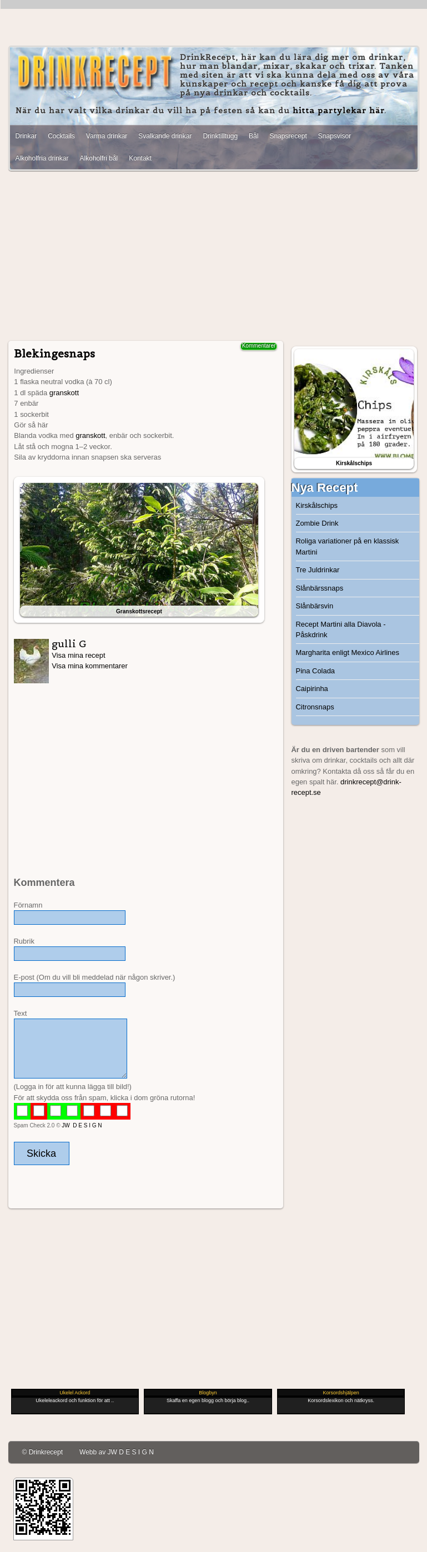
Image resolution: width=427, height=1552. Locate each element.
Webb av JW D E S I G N (116, 1452)
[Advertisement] (213, 257)
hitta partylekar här (338, 110)
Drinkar (26, 136)
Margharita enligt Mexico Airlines (347, 652)
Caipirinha (312, 688)
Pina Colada (315, 671)
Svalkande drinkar (165, 136)
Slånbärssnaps (320, 588)
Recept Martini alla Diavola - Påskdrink (341, 629)
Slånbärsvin (315, 606)
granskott (64, 393)
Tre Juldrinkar (318, 570)
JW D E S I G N (82, 1125)
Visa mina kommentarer (90, 666)
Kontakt (140, 158)
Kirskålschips (317, 505)
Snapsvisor (334, 136)
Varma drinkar (106, 136)
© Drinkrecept (42, 1452)
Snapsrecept (288, 136)
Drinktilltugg (220, 136)
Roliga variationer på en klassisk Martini (347, 546)
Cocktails (61, 136)
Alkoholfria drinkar (42, 158)
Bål (253, 136)
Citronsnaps (315, 707)
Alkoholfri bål (99, 158)
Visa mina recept (78, 655)
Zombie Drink (317, 523)
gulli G (69, 643)
